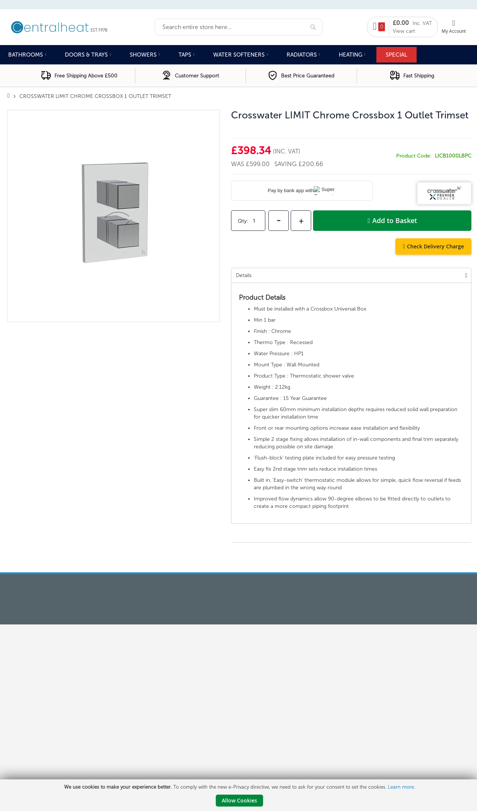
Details (244, 275)
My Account (454, 31)
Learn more (401, 787)
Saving (286, 164)
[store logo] (81, 26)
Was (238, 164)
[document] (239, 795)
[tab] (351, 275)
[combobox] (238, 27)
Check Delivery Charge (435, 246)
